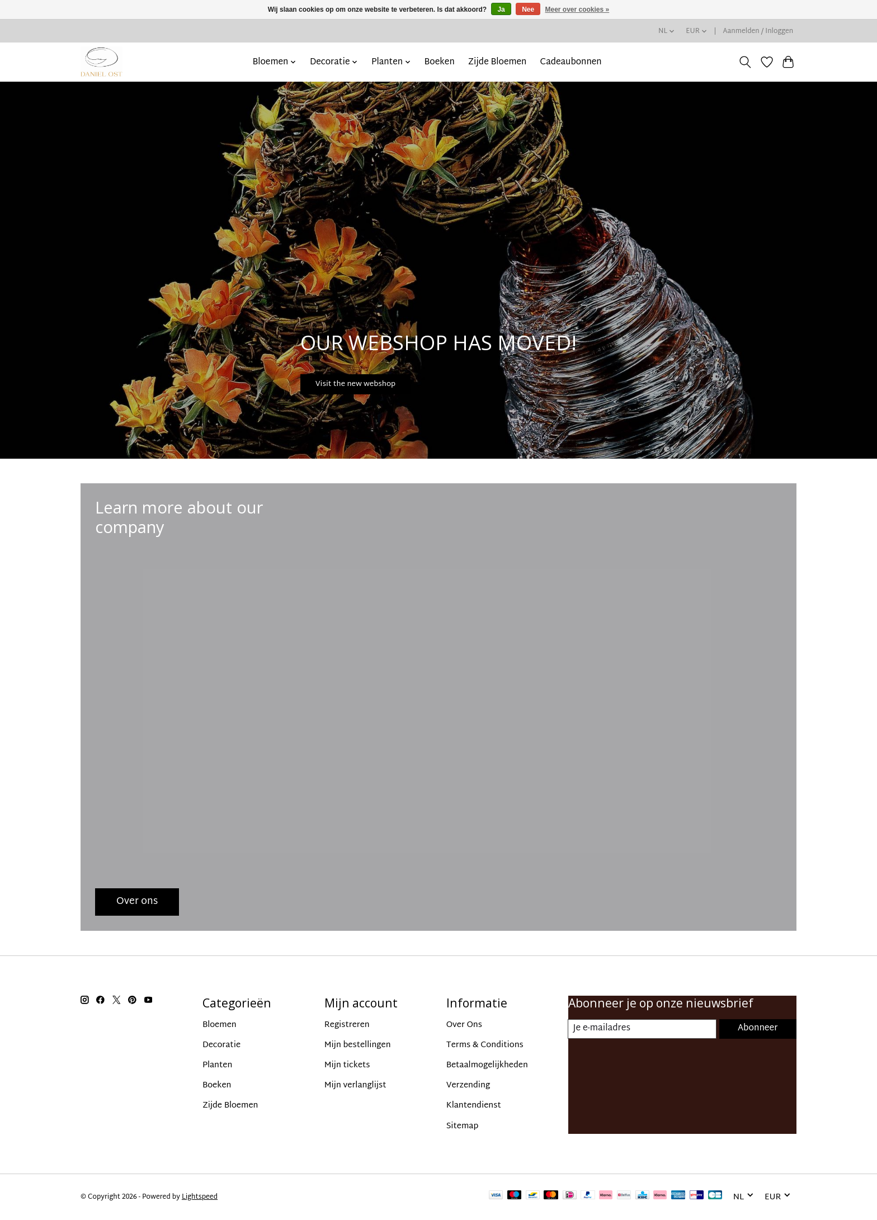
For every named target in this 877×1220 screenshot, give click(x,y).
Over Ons (464, 1025)
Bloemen (219, 1025)
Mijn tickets (347, 1065)
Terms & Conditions (485, 1045)
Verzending (468, 1085)
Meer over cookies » (577, 9)
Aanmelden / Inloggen (758, 31)
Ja (500, 9)
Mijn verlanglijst (355, 1085)
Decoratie (221, 1045)
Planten (217, 1065)
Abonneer (757, 1029)
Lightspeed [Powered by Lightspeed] (200, 1197)
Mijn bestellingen (357, 1045)
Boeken (440, 62)
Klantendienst (473, 1105)
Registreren (347, 1025)
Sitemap (462, 1126)
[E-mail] (641, 1029)
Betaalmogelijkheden (487, 1065)
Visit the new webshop (378, 379)
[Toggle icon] (745, 62)
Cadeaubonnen (571, 62)
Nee (528, 9)
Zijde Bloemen (497, 62)
